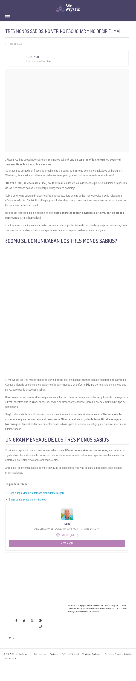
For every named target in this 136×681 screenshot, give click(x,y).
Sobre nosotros (40, 654)
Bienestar (16, 44)
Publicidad (54, 654)
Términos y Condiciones (92, 654)
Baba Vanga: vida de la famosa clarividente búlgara (36, 493)
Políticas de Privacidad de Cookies (118, 654)
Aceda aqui (67, 543)
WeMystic (35, 57)
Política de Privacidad (70, 654)
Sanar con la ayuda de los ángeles (27, 499)
